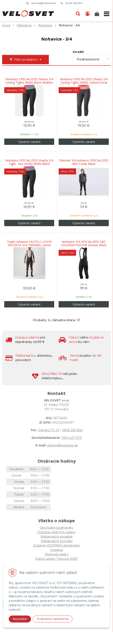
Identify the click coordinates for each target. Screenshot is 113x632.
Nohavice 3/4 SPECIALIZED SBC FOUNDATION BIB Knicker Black (83, 243)
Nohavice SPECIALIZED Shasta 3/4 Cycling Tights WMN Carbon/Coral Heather (84, 82)
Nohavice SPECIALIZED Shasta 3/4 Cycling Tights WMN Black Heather (29, 80)
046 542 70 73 (48, 430)
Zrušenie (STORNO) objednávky (56, 545)
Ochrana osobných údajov (56, 532)
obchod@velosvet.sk (43, 3)
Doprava (56, 550)
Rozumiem (20, 619)
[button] (78, 14)
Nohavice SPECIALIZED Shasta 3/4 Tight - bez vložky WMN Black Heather (29, 164)
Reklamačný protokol (56, 541)
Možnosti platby (56, 554)
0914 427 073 (71, 438)
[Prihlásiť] (87, 14)
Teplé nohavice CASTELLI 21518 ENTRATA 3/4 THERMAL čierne (29, 243)
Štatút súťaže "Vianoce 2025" (56, 559)
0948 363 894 (74, 3)
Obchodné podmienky (56, 528)
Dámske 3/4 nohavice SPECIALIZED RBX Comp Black (83, 162)
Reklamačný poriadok (57, 536)
